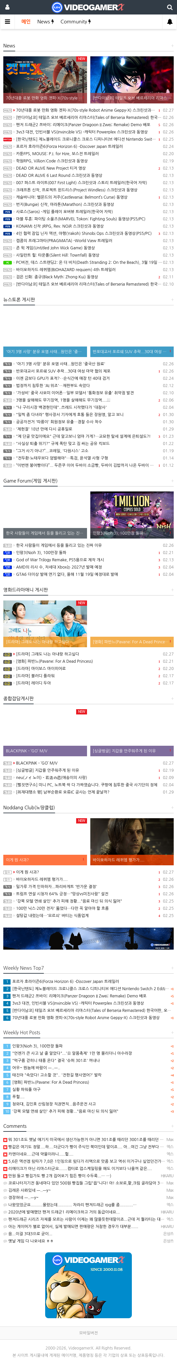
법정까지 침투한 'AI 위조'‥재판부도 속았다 (88, 385)
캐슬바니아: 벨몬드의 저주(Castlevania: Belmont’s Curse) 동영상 (88, 197)
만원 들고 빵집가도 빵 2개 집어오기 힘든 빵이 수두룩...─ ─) (57, 1176)
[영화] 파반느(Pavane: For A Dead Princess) (88, 661)
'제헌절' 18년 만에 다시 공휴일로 (88, 429)
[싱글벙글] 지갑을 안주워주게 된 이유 (88, 770)
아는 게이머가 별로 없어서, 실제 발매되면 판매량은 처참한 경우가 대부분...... (70, 1227)
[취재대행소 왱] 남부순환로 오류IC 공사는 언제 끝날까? (88, 792)
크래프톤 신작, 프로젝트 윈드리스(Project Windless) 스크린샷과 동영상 (88, 190)
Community (76, 21)
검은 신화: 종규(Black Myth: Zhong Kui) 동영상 (88, 277)
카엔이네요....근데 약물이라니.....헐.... (38, 1154)
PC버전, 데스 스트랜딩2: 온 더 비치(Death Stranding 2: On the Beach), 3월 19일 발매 (88, 262)
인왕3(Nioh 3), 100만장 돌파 (88, 552)
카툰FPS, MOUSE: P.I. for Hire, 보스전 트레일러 (88, 153)
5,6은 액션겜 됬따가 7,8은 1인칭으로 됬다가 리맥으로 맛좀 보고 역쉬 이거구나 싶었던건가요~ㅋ (87, 1161)
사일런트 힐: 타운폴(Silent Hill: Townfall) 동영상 (88, 255)
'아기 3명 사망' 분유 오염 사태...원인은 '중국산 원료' (88, 364)
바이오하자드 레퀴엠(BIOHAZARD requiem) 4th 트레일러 (88, 269)
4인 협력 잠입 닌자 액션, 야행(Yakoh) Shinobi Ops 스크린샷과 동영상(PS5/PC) (88, 233)
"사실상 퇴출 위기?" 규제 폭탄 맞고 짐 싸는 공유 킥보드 (88, 443)
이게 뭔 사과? (88, 872)
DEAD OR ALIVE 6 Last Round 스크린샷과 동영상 (88, 175)
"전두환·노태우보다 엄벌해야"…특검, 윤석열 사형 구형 (88, 458)
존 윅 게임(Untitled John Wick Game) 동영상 (88, 248)
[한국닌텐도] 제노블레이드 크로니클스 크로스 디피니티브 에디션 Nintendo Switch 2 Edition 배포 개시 (88, 139)
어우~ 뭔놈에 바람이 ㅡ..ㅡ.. (31, 1068)
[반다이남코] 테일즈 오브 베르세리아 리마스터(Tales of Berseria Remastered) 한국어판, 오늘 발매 (88, 117)
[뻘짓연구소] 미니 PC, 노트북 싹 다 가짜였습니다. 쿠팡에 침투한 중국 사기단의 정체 (88, 785)
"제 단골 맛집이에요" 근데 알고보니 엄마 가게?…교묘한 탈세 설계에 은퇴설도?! (88, 436)
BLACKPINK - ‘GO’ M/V (88, 763)
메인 (26, 21)
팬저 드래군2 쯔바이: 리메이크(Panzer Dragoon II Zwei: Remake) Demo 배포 (88, 124)
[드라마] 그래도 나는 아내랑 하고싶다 (88, 654)
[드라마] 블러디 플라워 (88, 676)
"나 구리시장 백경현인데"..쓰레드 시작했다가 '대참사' (88, 407)
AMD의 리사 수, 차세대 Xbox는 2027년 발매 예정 (88, 567)
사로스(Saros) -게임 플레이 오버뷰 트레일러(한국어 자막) (88, 211)
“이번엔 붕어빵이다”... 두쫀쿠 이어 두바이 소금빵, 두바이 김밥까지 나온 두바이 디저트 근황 (88, 465)
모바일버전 (88, 1333)
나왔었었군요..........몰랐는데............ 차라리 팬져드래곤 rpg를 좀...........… (70, 1205)
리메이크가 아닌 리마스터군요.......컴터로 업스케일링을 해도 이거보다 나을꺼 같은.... (77, 1169)
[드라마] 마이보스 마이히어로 (88, 668)
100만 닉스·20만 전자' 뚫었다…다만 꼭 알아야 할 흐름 (88, 908)
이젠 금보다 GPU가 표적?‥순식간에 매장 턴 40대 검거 (88, 378)
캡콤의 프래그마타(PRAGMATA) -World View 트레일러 (88, 240)
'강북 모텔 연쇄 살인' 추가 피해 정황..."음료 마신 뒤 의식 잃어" (88, 901)
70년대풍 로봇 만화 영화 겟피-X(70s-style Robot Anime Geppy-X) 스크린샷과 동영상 (88, 110)
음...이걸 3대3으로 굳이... (27, 1234)
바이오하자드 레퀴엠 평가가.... (88, 879)
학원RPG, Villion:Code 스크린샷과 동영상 (88, 161)
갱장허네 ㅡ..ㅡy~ (21, 1198)
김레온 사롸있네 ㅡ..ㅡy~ (27, 1190)
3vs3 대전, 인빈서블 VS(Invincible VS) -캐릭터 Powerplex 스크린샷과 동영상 (88, 132)
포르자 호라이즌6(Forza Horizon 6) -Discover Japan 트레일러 (88, 146)
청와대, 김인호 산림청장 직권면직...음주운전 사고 (49, 1104)
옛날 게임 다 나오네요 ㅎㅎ (28, 1241)
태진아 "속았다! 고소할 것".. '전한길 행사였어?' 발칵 (52, 1075)
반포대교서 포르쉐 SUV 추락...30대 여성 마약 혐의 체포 (88, 371)
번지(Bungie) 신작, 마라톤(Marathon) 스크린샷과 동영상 (88, 204)
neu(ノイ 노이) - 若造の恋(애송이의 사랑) (88, 777)
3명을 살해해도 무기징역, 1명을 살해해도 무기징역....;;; (88, 400)
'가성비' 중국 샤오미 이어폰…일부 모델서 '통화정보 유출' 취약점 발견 (88, 393)
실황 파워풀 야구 (22, 1090)
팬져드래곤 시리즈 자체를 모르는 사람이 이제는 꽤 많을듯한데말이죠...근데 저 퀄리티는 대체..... (86, 1219)
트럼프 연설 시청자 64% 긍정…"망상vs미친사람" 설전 (88, 894)
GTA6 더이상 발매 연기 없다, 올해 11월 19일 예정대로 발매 (88, 574)
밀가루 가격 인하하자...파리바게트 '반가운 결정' (88, 886)
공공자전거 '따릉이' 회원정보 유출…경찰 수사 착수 (88, 422)
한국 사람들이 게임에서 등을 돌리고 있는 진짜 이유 (88, 545)
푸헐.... (13, 1097)
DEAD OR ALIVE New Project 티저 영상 (88, 168)
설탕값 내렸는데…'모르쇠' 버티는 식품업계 (88, 915)
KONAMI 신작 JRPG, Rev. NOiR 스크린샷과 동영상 (88, 226)
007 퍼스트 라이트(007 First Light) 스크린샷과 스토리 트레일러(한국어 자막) (88, 182)
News (45, 21)
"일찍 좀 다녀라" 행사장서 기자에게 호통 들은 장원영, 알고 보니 (88, 414)
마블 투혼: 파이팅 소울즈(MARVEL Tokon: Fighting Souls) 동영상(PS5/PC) (88, 219)
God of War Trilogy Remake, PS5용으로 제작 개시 (88, 560)
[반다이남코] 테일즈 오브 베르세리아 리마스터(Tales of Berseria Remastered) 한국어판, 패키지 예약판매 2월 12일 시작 (88, 284)
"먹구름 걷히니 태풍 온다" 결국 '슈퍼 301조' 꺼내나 (51, 1061)
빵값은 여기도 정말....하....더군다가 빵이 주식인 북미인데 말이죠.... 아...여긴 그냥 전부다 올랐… (87, 1147)
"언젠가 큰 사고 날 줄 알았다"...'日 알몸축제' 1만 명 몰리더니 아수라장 (67, 1053)
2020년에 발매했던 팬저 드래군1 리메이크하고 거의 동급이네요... (61, 1212)
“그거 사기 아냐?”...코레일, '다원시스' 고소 (88, 451)
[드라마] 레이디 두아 (88, 683)
